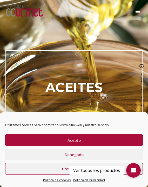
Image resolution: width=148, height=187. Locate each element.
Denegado (74, 154)
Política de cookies (57, 180)
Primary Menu (138, 11)
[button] (133, 170)
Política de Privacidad (89, 180)
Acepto (74, 140)
